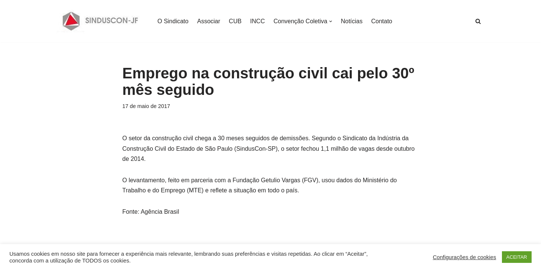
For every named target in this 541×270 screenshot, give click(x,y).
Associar (208, 21)
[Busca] (478, 21)
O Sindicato (173, 21)
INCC (257, 21)
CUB (235, 21)
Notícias (352, 21)
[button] (330, 21)
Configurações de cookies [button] (464, 257)
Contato (381, 21)
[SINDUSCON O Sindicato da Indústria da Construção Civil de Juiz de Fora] (100, 21)
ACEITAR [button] (516, 257)
